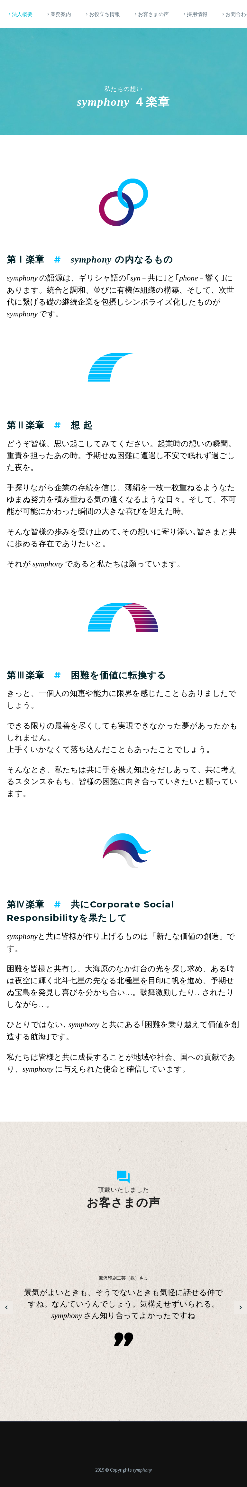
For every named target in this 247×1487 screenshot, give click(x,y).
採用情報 (197, 14)
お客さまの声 (153, 14)
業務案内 (60, 14)
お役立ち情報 (104, 14)
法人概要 (22, 14)
